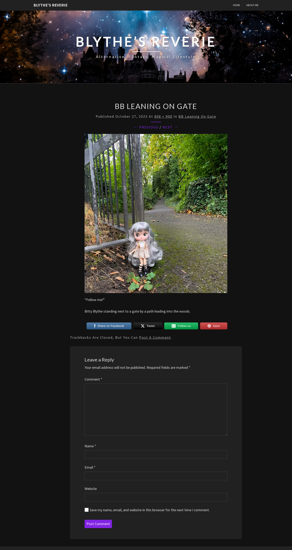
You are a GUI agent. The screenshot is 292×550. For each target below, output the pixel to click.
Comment (93, 379)
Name (90, 446)
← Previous (146, 127)
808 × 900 (163, 116)
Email (90, 467)
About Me (252, 5)
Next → (170, 127)
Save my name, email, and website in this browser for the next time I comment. (150, 510)
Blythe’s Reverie (50, 5)
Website (91, 488)
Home (236, 5)
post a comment (155, 337)
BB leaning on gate (197, 116)
